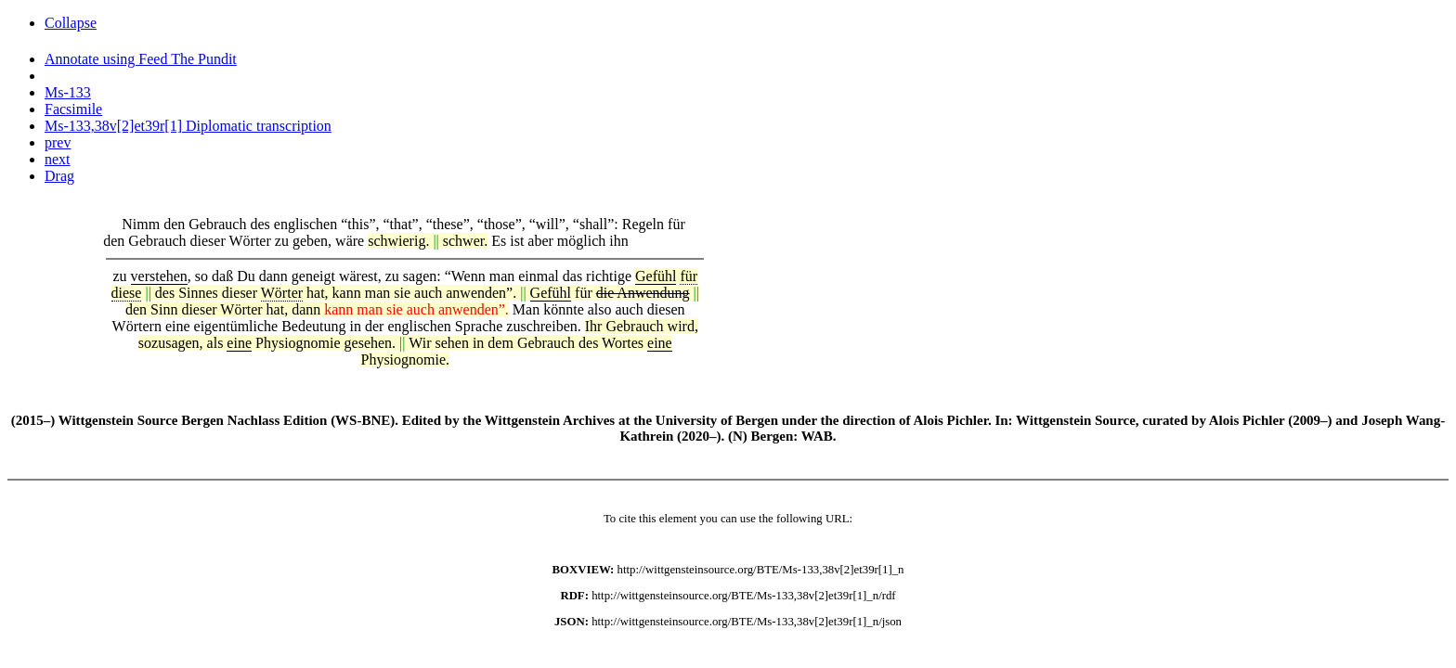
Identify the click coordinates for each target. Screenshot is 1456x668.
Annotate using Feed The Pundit (141, 59)
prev (58, 142)
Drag (59, 176)
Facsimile (73, 109)
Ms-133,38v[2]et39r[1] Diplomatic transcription (188, 126)
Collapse (71, 23)
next (58, 159)
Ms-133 (68, 92)
